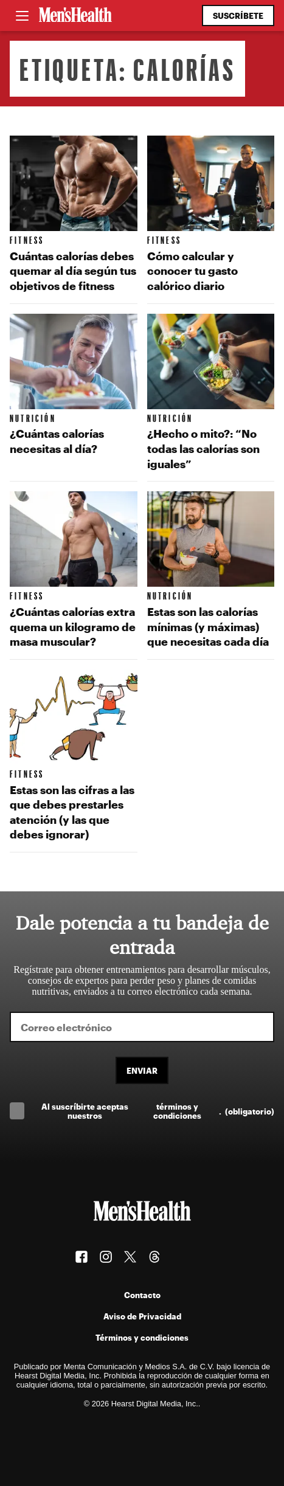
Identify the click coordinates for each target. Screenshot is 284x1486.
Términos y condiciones (142, 1337)
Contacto (142, 1294)
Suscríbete (238, 15)
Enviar (142, 1070)
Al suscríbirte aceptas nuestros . (157, 1111)
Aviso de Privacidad (142, 1316)
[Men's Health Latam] (75, 15)
